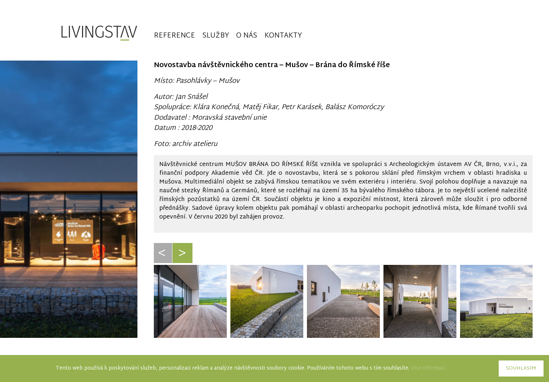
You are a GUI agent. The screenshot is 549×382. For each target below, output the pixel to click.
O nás (246, 36)
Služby (215, 36)
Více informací (428, 368)
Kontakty (283, 36)
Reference (174, 36)
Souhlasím (521, 368)
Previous (163, 262)
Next (183, 262)
